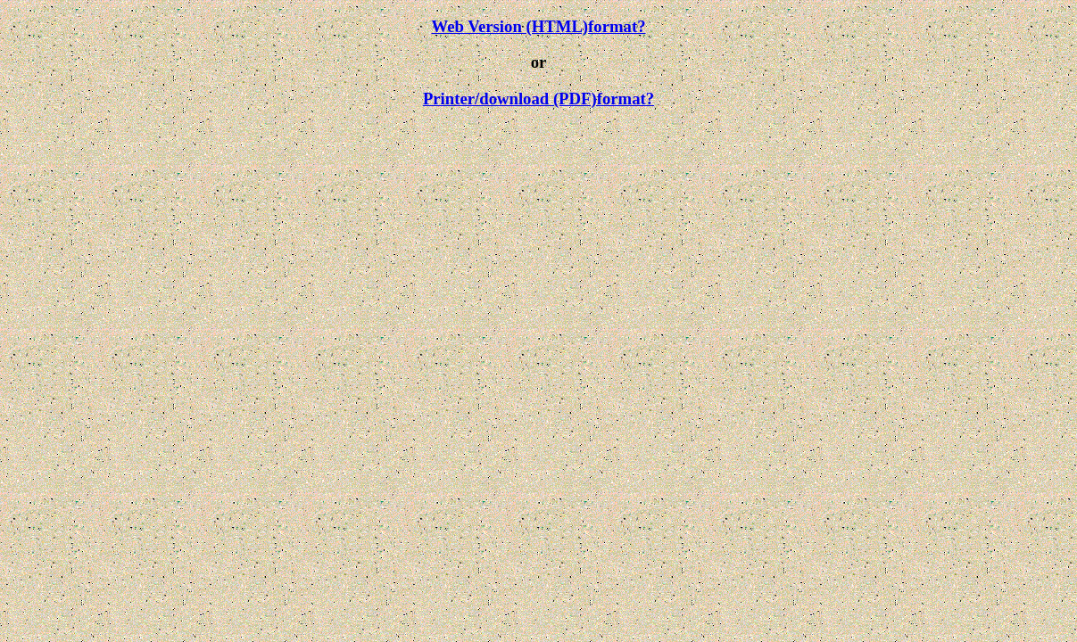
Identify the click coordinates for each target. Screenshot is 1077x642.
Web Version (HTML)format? (538, 26)
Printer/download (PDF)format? (538, 98)
